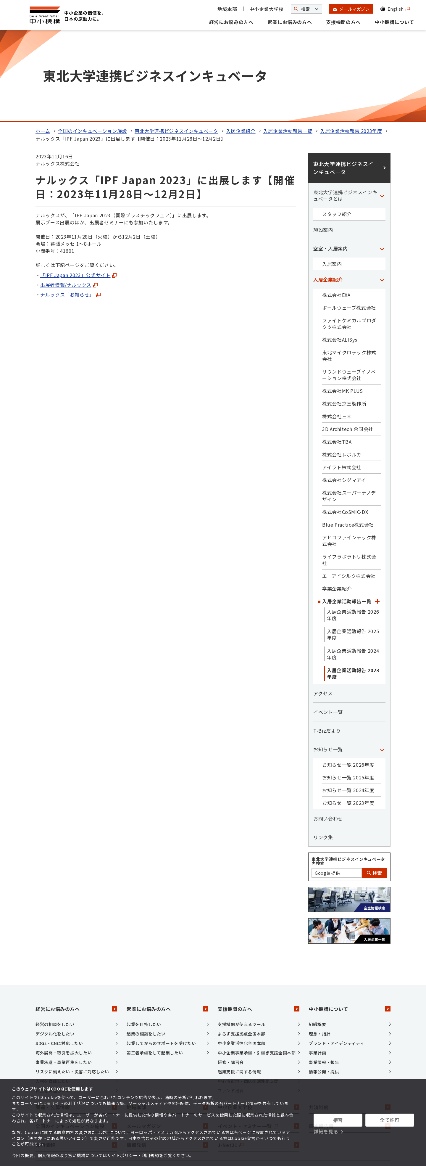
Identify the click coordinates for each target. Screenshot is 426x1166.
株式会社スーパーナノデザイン (349, 409)
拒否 (338, 1119)
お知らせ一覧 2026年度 (348, 678)
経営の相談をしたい (55, 938)
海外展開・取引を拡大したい (64, 966)
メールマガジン (167, 1039)
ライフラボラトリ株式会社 (349, 473)
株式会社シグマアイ (344, 393)
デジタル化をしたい (55, 948)
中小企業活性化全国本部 (241, 957)
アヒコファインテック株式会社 (349, 454)
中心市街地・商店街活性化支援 (248, 995)
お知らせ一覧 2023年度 (348, 716)
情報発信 (167, 1058)
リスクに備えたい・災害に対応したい (72, 985)
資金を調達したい (53, 1004)
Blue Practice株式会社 (348, 438)
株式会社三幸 (337, 330)
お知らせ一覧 (328, 663)
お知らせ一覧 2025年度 (348, 691)
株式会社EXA (336, 208)
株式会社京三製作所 (344, 317)
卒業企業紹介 (337, 502)
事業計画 (317, 966)
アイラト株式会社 (341, 381)
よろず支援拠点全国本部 (241, 948)
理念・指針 (319, 948)
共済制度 (349, 1021)
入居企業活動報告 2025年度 (353, 548)
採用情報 (76, 1058)
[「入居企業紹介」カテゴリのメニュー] (381, 193)
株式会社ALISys (339, 253)
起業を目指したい (144, 938)
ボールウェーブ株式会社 (349, 221)
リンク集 (323, 751)
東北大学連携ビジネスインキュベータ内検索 (348, 775)
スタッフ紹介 (337, 127)
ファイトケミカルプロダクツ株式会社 (349, 237)
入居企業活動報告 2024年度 (353, 568)
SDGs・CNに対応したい (59, 957)
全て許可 (390, 1119)
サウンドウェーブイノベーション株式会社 (349, 288)
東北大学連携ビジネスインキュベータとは (345, 109)
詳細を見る (326, 1131)
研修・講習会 (231, 976)
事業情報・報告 (324, 976)
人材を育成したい (53, 995)
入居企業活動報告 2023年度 (351, 44)
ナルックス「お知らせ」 (70, 208)
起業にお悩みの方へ (290, 22)
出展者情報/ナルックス (69, 198)
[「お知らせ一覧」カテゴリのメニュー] (381, 663)
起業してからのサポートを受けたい (161, 957)
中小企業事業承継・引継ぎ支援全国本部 (257, 966)
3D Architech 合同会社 (347, 342)
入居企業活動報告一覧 (287, 44)
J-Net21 (258, 1058)
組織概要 (317, 938)
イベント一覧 (328, 625)
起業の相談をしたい (146, 948)
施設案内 (323, 143)
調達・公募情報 (76, 1021)
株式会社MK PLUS (342, 304)
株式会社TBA (336, 355)
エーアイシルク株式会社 (349, 489)
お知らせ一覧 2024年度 (348, 703)
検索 (374, 786)
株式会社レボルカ (342, 368)
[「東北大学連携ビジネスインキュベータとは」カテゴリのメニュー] (381, 109)
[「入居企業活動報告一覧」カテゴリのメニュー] (377, 515)
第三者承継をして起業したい (155, 966)
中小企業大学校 (266, 9)
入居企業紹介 (241, 44)
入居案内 (332, 177)
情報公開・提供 (324, 985)
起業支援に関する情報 (239, 985)
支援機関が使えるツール (241, 938)
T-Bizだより (327, 644)
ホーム (43, 44)
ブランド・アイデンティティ (336, 957)
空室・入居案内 (330, 162)
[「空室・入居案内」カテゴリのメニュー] (381, 162)
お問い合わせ (328, 732)
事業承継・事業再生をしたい (64, 976)
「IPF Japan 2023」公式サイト (78, 188)
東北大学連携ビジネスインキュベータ (176, 44)
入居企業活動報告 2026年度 (353, 528)
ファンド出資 (231, 1004)
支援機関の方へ (343, 22)
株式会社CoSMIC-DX (345, 425)
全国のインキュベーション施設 (92, 44)
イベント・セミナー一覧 (258, 1039)
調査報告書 (349, 1039)
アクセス (323, 607)
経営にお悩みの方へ (231, 22)
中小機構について (394, 22)
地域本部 (227, 9)
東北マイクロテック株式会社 (349, 269)
